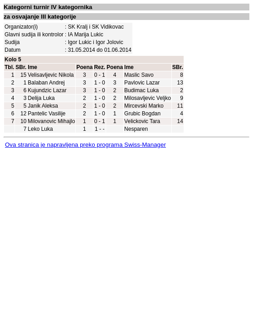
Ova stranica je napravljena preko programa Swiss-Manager (85, 144)
